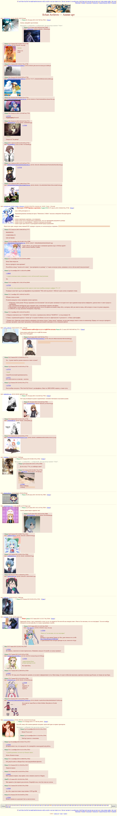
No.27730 (27, 113)
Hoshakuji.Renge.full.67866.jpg (14, 656)
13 (32, 805)
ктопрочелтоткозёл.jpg (9, 720)
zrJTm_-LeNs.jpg (7, 327)
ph (48, 1)
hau (83, 1)
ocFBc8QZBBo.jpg (11, 420)
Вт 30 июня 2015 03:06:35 (25, 459)
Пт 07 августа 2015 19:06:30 (39, 208)
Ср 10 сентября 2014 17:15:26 (30, 735)
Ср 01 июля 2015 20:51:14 (27, 463)
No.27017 (27, 742)
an (19, 1)
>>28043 (8, 273)
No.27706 (25, 419)
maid (32, 1)
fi (81, 1)
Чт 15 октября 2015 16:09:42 (13, 294)
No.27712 (45, 337)
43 (107, 805)
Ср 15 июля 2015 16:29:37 (13, 43)
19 (47, 805)
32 (80, 805)
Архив (101, 2)
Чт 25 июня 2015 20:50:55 (13, 785)
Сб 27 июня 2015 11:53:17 (32, 618)
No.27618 (25, 771)
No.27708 (25, 64)
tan (96, 1)
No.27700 (25, 43)
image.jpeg (6, 617)
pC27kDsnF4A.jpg (31, 403)
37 (92, 805)
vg (64, 1)
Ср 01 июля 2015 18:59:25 (13, 554)
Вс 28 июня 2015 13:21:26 (13, 698)
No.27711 (77, 329)
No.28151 (27, 294)
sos (94, 1)
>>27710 (8, 116)
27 (67, 805)
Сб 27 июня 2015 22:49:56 (13, 670)
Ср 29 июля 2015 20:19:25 (13, 382)
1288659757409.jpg (11, 535)
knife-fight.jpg (24, 471)
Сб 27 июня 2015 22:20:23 (12, 646)
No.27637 (24, 646)
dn (80, 1)
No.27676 (25, 574)
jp (85, 1)
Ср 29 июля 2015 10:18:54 (13, 366)
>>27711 (8, 377)
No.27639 (25, 670)
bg (62, 1)
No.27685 (43, 494)
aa (73, 1)
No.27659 (43, 507)
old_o (44, 1)
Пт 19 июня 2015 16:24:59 (13, 771)
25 (62, 805)
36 (90, 805)
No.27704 (43, 395)
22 (55, 805)
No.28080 (27, 270)
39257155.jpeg (7, 18)
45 (9, 806)
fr (24, 1)
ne (40, 1)
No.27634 (47, 618)
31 (77, 805)
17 (42, 805)
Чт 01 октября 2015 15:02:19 (13, 282)
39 (97, 805)
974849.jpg (6, 457)
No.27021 (27, 749)
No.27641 (25, 794)
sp (53, 1)
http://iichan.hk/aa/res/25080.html (49, 639)
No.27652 (37, 459)
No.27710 (25, 97)
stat (115, 1)
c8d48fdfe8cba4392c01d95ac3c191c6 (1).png (17, 437)
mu (39, 1)
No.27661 (25, 534)
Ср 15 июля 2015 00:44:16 (32, 27)
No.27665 (39, 463)
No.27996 (27, 241)
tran (56, 1)
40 (100, 805)
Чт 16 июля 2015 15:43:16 (13, 419)
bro (23, 1)
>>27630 (8, 797)
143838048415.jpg (11, 122)
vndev (109, 1)
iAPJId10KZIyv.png (11, 680)
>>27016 (8, 744)
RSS (109, 2)
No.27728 (66, 208)
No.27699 (45, 27)
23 (57, 805)
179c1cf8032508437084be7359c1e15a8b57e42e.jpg (18, 185)
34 (85, 805)
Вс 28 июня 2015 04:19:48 (13, 794)
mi (37, 1)
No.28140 (27, 282)
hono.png (9, 45)
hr (27, 1)
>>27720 (8, 385)
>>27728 (8, 285)
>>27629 (8, 788)
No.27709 (25, 77)
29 (72, 805)
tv (58, 1)
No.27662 (25, 554)
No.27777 (27, 229)
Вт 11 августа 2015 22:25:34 (13, 143)
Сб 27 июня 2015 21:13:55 (32, 626)
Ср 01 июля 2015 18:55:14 (32, 513)
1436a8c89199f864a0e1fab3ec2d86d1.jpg (16, 79)
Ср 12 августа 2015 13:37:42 (13, 163)
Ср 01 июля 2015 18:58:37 (13, 534)
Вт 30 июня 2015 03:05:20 (25, 599)
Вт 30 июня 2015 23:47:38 (30, 20)
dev (113, 1)
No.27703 (39, 470)
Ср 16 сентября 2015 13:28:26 (14, 270)
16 (40, 805)
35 (87, 805)
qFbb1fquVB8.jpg (7, 493)
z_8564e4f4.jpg (30, 29)
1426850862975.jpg (11, 556)
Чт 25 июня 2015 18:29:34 (12, 779)
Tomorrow (95, 2)
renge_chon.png (30, 627)
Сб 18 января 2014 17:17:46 (27, 721)
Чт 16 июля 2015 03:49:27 (27, 470)
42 (105, 805)
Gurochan (88, 2)
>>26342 (8, 774)
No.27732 (26, 143)
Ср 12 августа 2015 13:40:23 (13, 183)
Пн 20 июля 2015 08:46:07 (13, 97)
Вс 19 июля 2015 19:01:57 (13, 64)
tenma (105, 1)
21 (52, 805)
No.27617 (25, 765)
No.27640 (25, 678)
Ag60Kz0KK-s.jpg (7, 394)
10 (25, 805)
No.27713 (25, 357)
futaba (61, 813)
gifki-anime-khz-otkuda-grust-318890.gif (15, 65)
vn (99, 1)
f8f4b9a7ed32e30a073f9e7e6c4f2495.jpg (36, 338)
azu (77, 1)
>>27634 (42, 630)
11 (28, 805)
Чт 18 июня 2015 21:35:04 (13, 765)
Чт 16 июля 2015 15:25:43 (32, 402)
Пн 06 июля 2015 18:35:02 (30, 494)
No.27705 (45, 402)
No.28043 (27, 258)
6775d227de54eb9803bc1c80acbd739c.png (16, 99)
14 (35, 805)
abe (75, 1)
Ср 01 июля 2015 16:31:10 (30, 507)
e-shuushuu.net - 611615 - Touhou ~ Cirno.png (14, 206)
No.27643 (25, 698)
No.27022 (27, 758)
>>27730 (19, 167)
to (98, 1)
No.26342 (40, 721)
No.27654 (43, 20)
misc (102, 1)
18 (45, 805)
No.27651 (37, 599)
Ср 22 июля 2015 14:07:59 (32, 337)
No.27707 (25, 436)
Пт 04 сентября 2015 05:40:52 (14, 241)
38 (95, 805)
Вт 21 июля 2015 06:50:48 (47, 329)
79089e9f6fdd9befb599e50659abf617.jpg (16, 243)
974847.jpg (6, 597)
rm (92, 1)
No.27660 (45, 513)
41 (102, 805)
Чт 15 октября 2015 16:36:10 (13, 312)
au (66, 1)
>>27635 (8, 649)
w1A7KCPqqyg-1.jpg (8, 506)
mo (68, 1)
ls (86, 1)
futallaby (65, 813)
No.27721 (25, 382)
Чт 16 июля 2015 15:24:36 (30, 395)
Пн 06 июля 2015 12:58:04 (13, 574)
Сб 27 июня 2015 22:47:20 (13, 654)
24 (60, 805)
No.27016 (43, 735)
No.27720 (25, 366)
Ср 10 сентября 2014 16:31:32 (30, 729)
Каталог (105, 2)
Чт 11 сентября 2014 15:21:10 (14, 749)
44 (7, 806)
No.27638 (25, 654)
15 (38, 805)
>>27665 (22, 484)
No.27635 (45, 626)
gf (25, 1)
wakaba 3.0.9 (56, 813)
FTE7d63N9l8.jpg (11, 144)
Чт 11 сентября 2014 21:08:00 (14, 758)
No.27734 (26, 183)
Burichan (78, 2)
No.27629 (25, 779)
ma (88, 1)
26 (65, 805)
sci (51, 1)
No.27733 (26, 163)
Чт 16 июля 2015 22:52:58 (13, 436)
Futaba (83, 2)
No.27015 (43, 729)
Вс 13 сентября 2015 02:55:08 (14, 258)
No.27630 (25, 785)
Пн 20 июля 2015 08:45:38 (13, 77)
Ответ (48, 20)
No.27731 (27, 121)
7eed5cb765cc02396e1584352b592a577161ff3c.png (18, 700)
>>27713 (8, 369)
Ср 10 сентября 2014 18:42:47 (14, 742)
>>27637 (8, 673)
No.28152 (27, 312)
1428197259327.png (11, 576)
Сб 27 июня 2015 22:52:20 (13, 678)
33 (82, 805)
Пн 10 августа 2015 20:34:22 (13, 121)
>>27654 (24, 125)
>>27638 (24, 682)
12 (30, 805)
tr (70, 1)
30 (75, 805)
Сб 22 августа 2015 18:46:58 (13, 229)
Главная (114, 2)
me (90, 1)
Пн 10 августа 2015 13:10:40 (13, 113)
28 (70, 805)
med (35, 1)
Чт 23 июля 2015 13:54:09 (13, 357)
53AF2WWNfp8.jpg (31, 515)
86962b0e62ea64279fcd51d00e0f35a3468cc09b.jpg (18, 164)
